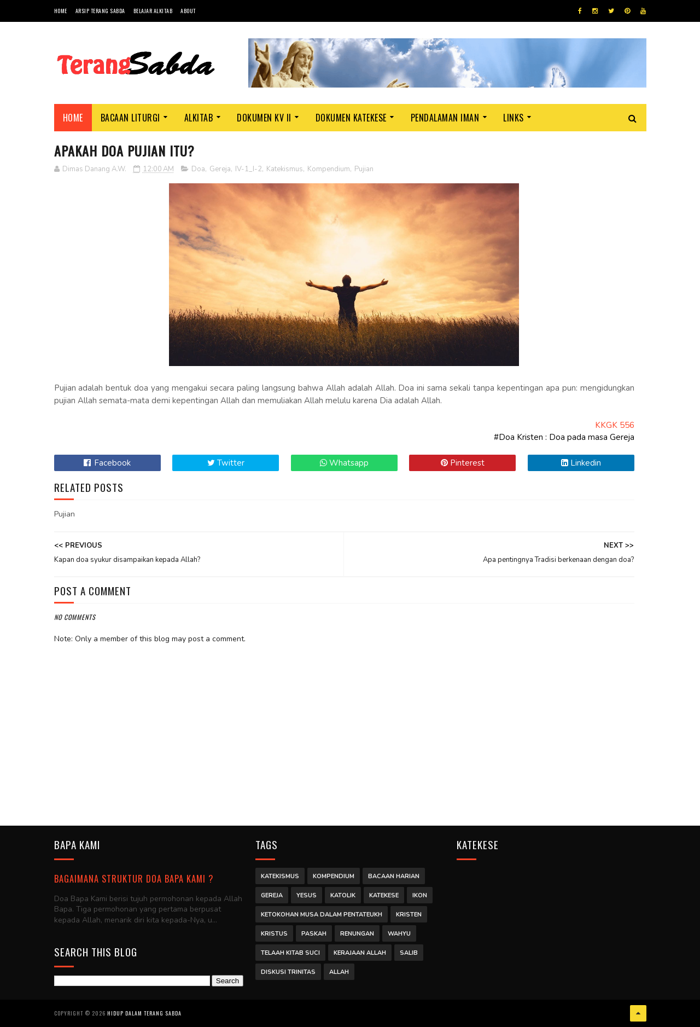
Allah (339, 972)
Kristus (274, 934)
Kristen (409, 914)
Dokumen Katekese (351, 117)
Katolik (342, 895)
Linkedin (581, 462)
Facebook (107, 462)
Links (513, 117)
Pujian (364, 169)
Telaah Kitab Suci (290, 953)
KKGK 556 (614, 425)
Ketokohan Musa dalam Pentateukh (321, 914)
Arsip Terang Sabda (100, 11)
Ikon (419, 895)
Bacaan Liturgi (130, 117)
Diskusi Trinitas (288, 972)
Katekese (384, 895)
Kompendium (328, 169)
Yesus (306, 895)
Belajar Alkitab (153, 11)
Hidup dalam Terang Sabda (144, 1013)
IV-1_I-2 (248, 169)
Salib (409, 953)
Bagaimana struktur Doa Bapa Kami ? (133, 878)
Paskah (313, 934)
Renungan (357, 934)
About (188, 11)
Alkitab (198, 117)
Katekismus (284, 169)
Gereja (220, 169)
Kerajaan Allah (360, 953)
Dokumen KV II (264, 117)
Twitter (225, 462)
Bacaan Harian (393, 876)
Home (60, 11)
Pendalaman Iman (445, 117)
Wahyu (399, 934)
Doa (198, 169)
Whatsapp (344, 462)
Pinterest (463, 462)
